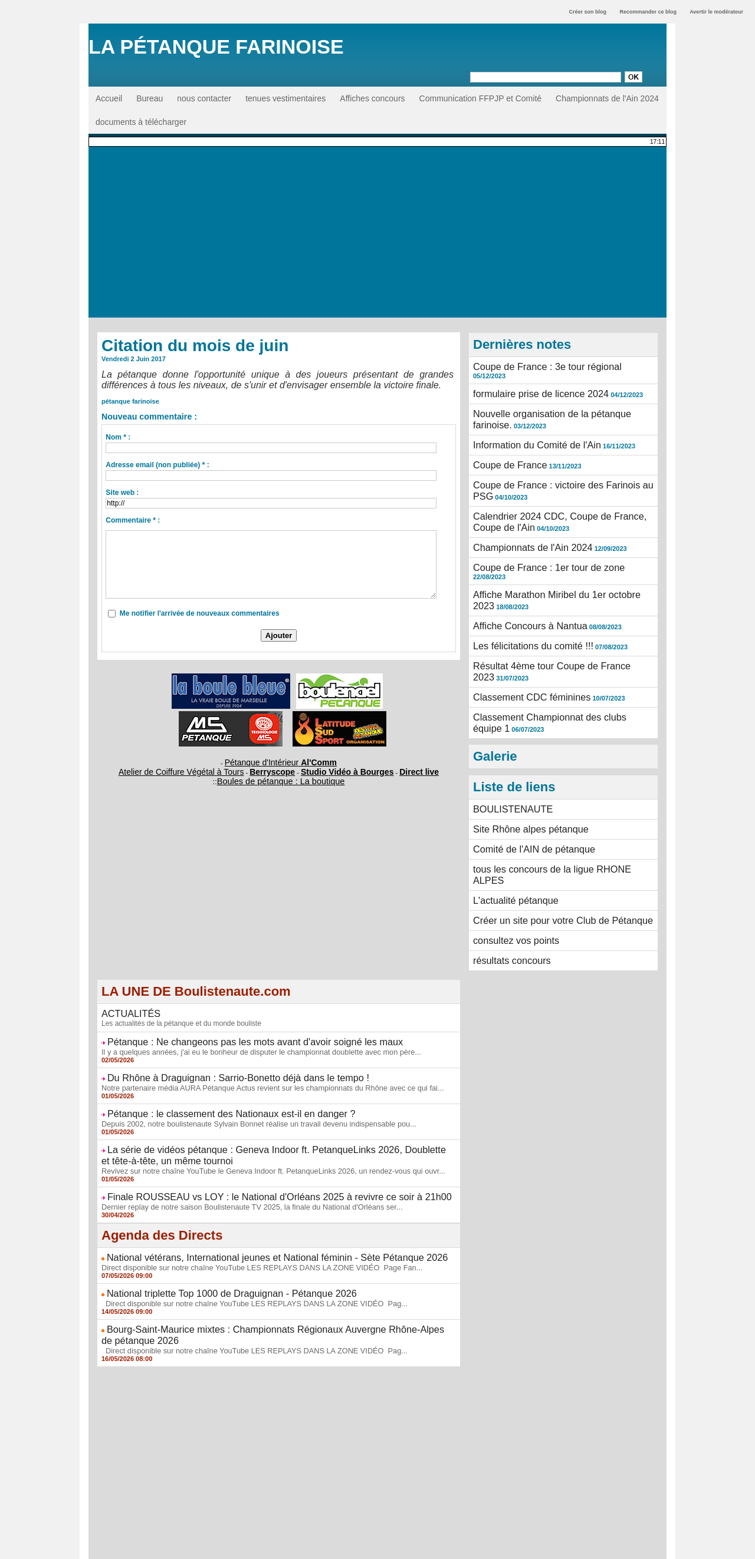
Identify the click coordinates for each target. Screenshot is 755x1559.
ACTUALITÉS (126, 1007)
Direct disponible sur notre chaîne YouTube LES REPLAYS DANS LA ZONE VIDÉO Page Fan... (252, 1245)
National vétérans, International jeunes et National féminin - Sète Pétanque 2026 (254, 1236)
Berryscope (273, 768)
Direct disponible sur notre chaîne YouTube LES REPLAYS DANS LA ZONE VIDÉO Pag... (245, 1278)
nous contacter (204, 98)
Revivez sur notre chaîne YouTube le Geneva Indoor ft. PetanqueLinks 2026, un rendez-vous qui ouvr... (263, 1153)
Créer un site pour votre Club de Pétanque (550, 836)
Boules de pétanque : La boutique (281, 776)
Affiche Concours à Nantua (522, 579)
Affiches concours (372, 98)
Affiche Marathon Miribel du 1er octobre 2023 (555, 554)
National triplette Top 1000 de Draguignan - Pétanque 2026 (215, 1269)
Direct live (391, 768)
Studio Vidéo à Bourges (333, 768)
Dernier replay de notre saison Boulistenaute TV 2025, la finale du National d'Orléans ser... (243, 1187)
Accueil (109, 98)
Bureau (149, 98)
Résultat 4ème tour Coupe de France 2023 (551, 615)
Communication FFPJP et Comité (480, 98)
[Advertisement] (377, 235)
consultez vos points (510, 855)
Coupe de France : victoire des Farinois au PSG (560, 464)
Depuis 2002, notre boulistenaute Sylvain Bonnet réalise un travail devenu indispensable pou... (249, 1110)
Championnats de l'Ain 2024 (607, 98)
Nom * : (118, 437)
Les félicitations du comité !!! (525, 597)
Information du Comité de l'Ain (528, 427)
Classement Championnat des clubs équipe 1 (556, 659)
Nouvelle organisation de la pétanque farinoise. (559, 402)
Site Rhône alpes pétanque (523, 763)
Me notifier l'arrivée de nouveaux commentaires (200, 613)
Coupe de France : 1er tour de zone (538, 535)
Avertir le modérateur (716, 12)
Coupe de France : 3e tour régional (537, 366)
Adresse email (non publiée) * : (157, 465)
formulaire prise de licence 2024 (531, 384)
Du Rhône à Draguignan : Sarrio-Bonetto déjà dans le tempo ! (220, 1067)
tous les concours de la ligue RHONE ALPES (555, 800)
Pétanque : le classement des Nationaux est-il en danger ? (214, 1101)
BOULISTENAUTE (507, 745)
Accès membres (377, 1546)
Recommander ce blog (648, 12)
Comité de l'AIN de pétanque (526, 782)
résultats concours (506, 873)
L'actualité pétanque (510, 818)
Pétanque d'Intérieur (281, 761)
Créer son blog (587, 12)
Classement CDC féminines (524, 641)
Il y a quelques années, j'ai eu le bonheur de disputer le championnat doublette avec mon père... (252, 1043)
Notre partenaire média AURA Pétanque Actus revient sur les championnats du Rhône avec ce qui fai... (262, 1076)
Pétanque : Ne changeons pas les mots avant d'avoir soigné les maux (234, 1034)
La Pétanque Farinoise (216, 46)
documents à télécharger (141, 122)
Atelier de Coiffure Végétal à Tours (200, 768)
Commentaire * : (133, 520)
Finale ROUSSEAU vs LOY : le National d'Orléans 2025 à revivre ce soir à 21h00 (256, 1178)
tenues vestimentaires (285, 98)
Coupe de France (505, 446)
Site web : (122, 492)
